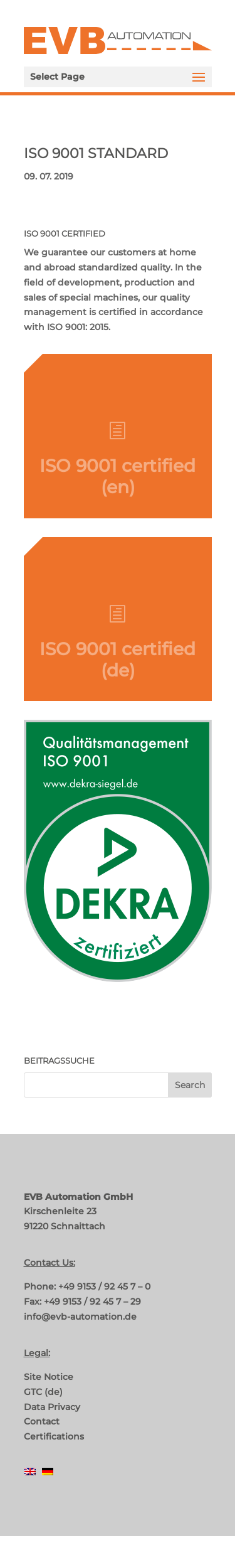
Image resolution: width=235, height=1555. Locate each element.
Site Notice (48, 1376)
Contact (42, 1421)
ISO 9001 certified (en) (117, 482)
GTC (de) (43, 1391)
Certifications (54, 1436)
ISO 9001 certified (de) (117, 665)
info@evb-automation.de (80, 1316)
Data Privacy (52, 1407)
